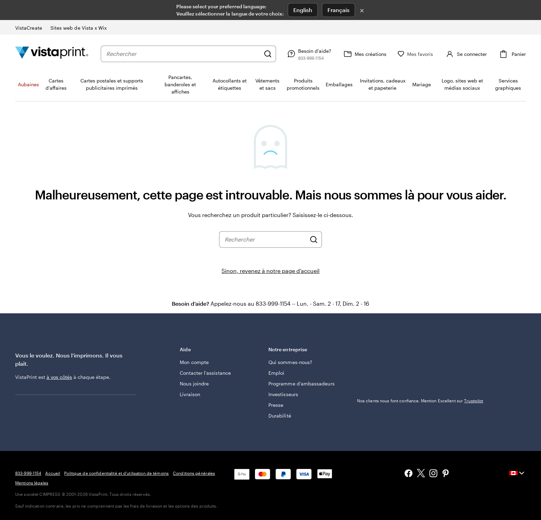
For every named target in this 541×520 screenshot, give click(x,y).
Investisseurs (283, 394)
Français (338, 10)
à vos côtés (59, 377)
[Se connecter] (465, 54)
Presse (275, 405)
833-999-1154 (28, 473)
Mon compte (194, 362)
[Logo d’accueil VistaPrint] (51, 54)
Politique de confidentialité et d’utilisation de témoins (116, 473)
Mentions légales (31, 482)
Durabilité (279, 416)
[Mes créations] (364, 54)
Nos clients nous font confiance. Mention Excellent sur (420, 400)
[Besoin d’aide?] (308, 54)
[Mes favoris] (415, 54)
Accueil (52, 473)
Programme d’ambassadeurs (301, 383)
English (302, 10)
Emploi (276, 373)
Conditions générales (194, 473)
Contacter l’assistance (205, 373)
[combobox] (183, 54)
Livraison (190, 394)
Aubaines (28, 84)
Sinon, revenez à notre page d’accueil (270, 270)
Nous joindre (194, 383)
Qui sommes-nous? (290, 362)
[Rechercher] (268, 54)
